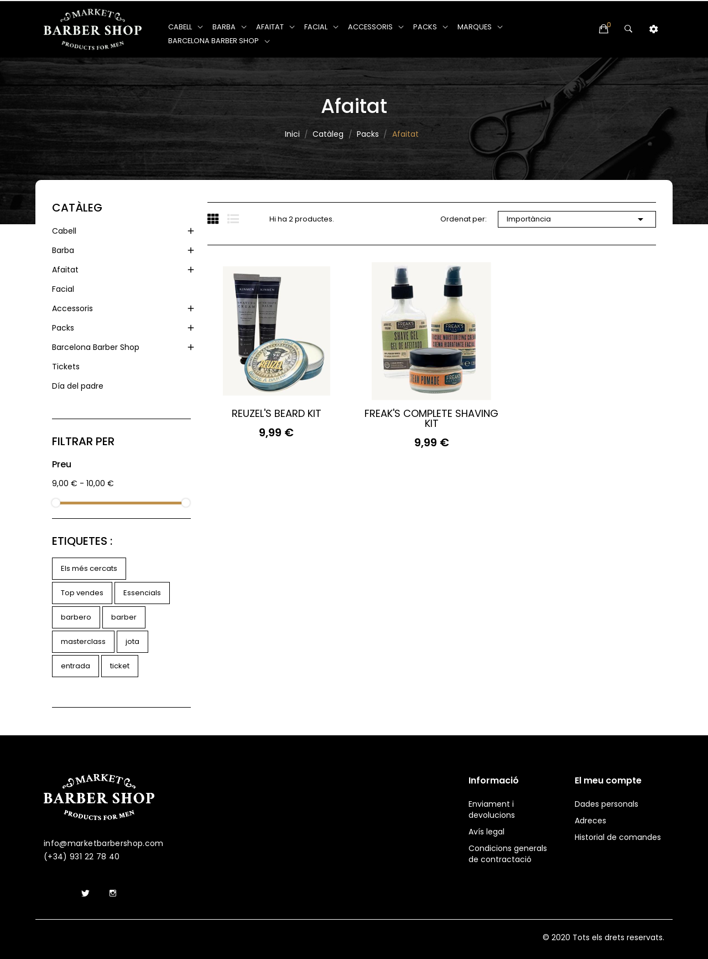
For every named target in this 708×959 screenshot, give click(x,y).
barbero (76, 617)
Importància (577, 219)
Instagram (113, 894)
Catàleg (77, 207)
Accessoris (72, 308)
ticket (119, 666)
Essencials (142, 592)
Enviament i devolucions (491, 809)
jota (132, 641)
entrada (75, 666)
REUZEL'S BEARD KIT (276, 414)
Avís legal (486, 831)
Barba (63, 250)
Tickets (66, 366)
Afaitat (65, 269)
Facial (63, 289)
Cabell (64, 230)
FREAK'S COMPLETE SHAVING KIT (431, 419)
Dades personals (606, 804)
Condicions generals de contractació (507, 854)
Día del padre (77, 385)
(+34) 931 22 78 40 (81, 856)
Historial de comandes (618, 837)
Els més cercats (89, 568)
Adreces (590, 820)
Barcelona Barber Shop (95, 347)
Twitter (85, 894)
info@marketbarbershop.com (104, 843)
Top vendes (82, 592)
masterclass (83, 641)
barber (124, 617)
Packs (63, 327)
